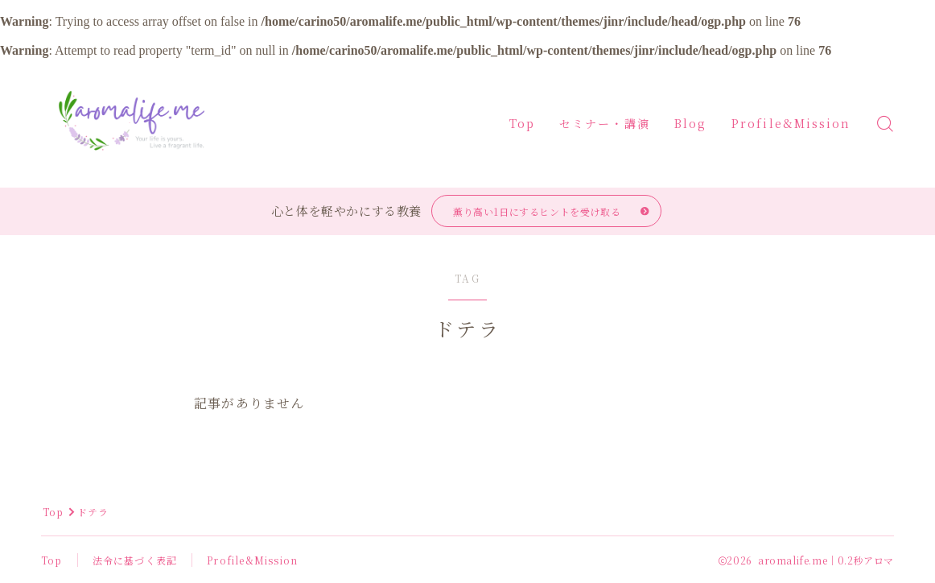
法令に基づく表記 (135, 560)
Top (522, 123)
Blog (690, 123)
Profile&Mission (791, 123)
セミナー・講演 (604, 123)
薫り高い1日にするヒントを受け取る (536, 211)
